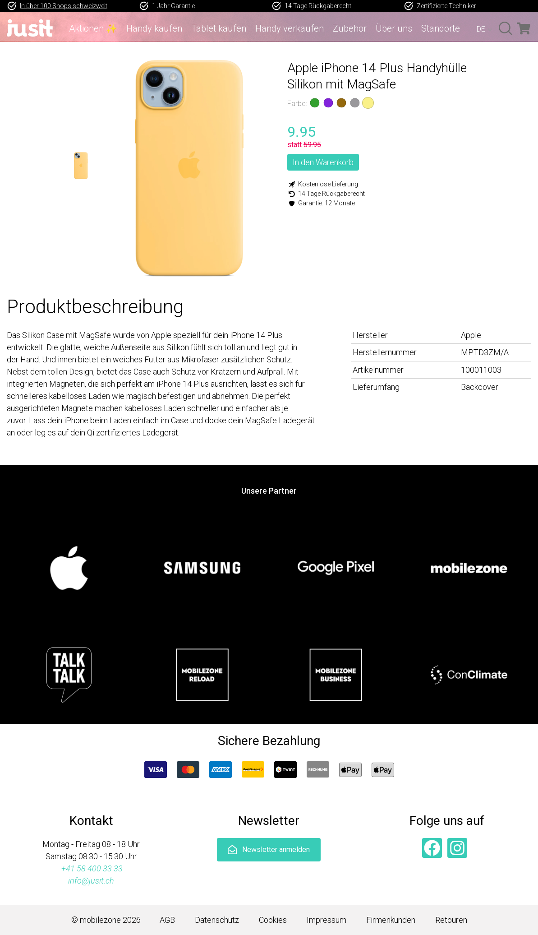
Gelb (368, 103)
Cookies (273, 920)
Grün (314, 102)
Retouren (451, 920)
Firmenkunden (390, 920)
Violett (327, 102)
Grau (354, 102)
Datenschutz (217, 920)
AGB (167, 920)
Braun (341, 102)
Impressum (326, 920)
